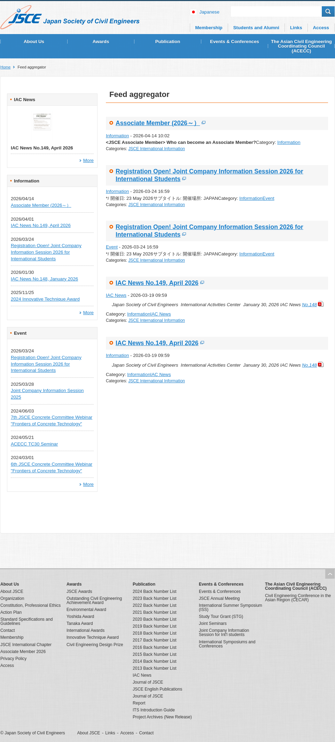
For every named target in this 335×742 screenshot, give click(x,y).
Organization (12, 598)
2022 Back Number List (155, 605)
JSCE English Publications (157, 689)
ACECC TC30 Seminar (34, 444)
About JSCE (11, 591)
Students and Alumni (256, 27)
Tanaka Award (80, 623)
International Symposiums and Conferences (227, 644)
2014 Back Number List (155, 661)
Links (296, 27)
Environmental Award (86, 610)
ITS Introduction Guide (154, 710)
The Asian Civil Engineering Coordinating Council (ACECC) (301, 46)
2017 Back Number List (155, 640)
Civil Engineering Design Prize (95, 645)
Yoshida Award (80, 616)
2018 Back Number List (155, 633)
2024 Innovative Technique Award (45, 299)
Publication (167, 41)
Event (268, 198)
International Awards (85, 630)
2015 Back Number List (155, 654)
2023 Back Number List (155, 598)
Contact (7, 630)
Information (117, 135)
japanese (210, 12)
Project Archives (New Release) (162, 717)
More (88, 160)
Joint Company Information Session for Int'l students (224, 632)
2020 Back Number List (155, 619)
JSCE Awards (79, 591)
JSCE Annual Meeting (219, 598)
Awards (101, 41)
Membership (209, 27)
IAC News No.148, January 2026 (44, 279)
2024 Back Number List (155, 591)
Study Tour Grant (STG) (221, 616)
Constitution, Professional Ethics (30, 605)
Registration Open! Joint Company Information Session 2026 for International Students (46, 252)
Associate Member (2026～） (41, 205)
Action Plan (11, 612)
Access (321, 27)
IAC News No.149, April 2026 (41, 225)
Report (139, 703)
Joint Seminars (213, 623)
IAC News (116, 295)
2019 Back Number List (155, 626)
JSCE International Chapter (26, 645)
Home (5, 67)
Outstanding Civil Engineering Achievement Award (94, 600)
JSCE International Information (156, 148)
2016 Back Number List (155, 647)
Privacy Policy (13, 659)
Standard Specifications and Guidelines (26, 621)
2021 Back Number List (155, 612)
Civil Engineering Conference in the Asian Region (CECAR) (298, 598)
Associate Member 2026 (23, 652)
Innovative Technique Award (93, 637)
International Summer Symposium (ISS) (230, 607)
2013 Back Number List (155, 668)
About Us (34, 41)
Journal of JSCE (148, 682)
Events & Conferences (234, 41)
